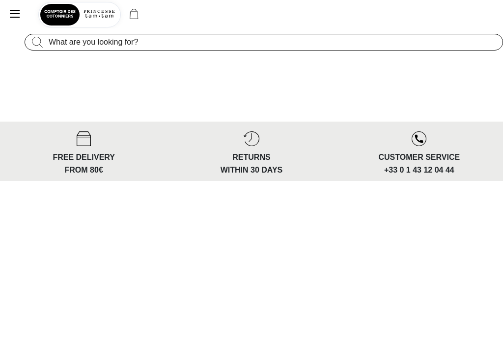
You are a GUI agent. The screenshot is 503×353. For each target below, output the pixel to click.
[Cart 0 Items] (134, 15)
